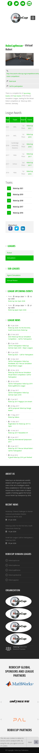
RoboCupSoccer (14, 560)
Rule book (12, 81)
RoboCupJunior (14, 580)
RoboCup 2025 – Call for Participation (20, 355)
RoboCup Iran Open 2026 (16, 301)
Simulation (11, 258)
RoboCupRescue (14, 46)
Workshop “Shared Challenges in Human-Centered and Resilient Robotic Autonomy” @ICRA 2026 (19, 514)
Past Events (17, 96)
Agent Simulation (13, 275)
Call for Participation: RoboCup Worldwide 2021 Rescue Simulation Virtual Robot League (20, 363)
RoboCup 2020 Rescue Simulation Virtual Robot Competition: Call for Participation (19, 374)
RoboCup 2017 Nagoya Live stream (20, 402)
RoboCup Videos (13, 417)
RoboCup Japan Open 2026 (17, 310)
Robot (9, 253)
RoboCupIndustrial (15, 575)
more (30, 742)
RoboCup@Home (14, 570)
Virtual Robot (12, 280)
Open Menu (33, 18)
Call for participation (16, 86)
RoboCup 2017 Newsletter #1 (18, 433)
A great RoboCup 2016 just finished (20, 457)
